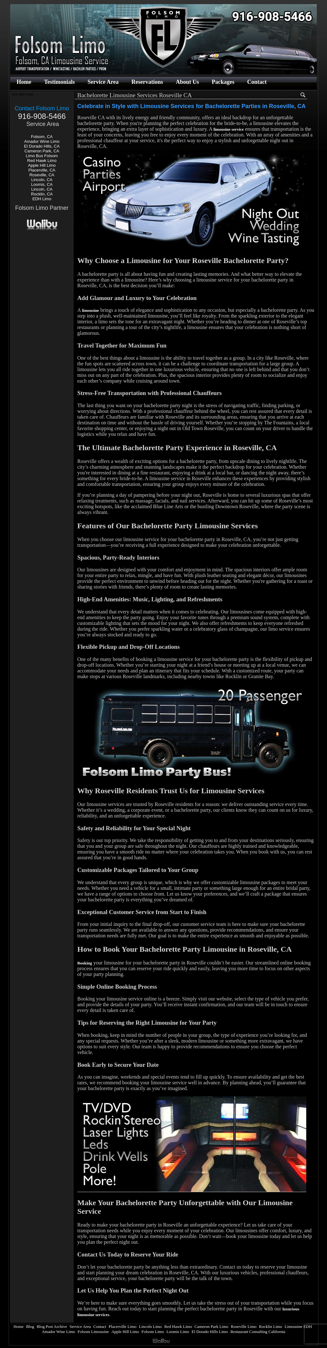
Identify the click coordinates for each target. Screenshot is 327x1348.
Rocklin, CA (42, 194)
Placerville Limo (122, 1326)
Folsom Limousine (93, 1331)
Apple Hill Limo (42, 165)
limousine (90, 310)
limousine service (228, 129)
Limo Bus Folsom (42, 155)
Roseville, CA (41, 174)
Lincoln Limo (150, 1326)
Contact (257, 82)
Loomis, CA (41, 184)
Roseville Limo (244, 1326)
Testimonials (59, 82)
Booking (84, 963)
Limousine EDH (298, 1326)
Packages (223, 82)
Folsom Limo (152, 1331)
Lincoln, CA (41, 179)
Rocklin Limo (270, 1326)
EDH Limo (41, 198)
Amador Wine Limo (42, 141)
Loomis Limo (177, 1331)
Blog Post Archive (52, 1326)
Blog (30, 1326)
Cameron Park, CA (41, 151)
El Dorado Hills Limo (210, 1331)
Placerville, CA (42, 170)
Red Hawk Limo (42, 160)
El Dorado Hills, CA (41, 146)
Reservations (147, 82)
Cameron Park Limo (211, 1326)
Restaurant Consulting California (257, 1331)
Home (24, 82)
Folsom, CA (42, 136)
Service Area (102, 82)
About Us (187, 82)
